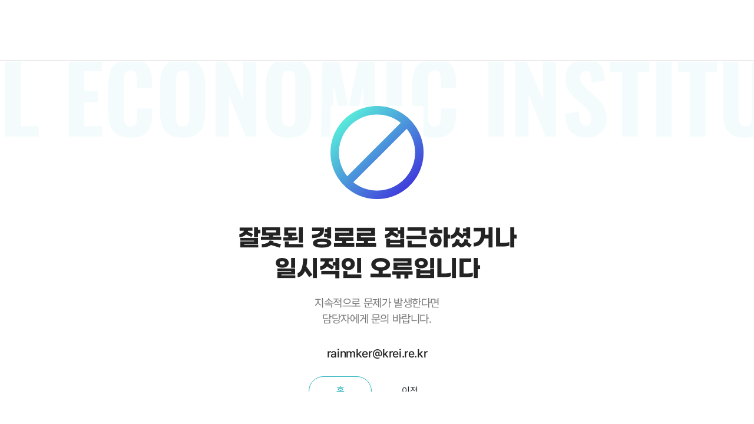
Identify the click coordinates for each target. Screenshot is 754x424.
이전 (410, 390)
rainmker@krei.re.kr (377, 353)
